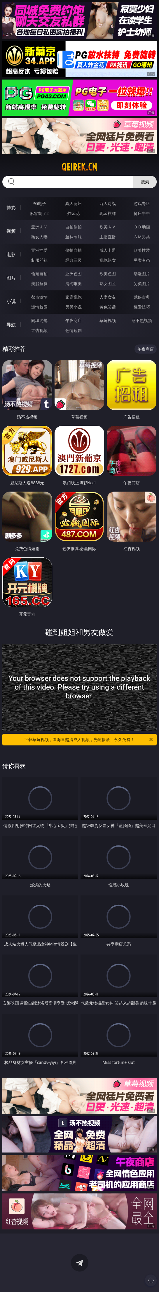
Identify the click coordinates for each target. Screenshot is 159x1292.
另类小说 (73, 307)
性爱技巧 (142, 307)
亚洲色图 (73, 273)
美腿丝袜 (39, 283)
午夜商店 (73, 320)
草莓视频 (107, 320)
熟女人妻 (39, 237)
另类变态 (142, 260)
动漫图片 (142, 273)
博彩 (11, 207)
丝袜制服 (73, 237)
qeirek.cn (79, 167)
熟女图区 (107, 283)
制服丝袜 (39, 260)
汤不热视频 (142, 320)
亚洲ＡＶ (39, 227)
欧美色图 (107, 273)
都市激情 (39, 297)
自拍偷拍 (73, 227)
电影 (11, 254)
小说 (11, 301)
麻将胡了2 (39, 213)
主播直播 (107, 237)
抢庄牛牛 (142, 213)
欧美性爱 (142, 250)
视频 (11, 231)
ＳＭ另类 (142, 237)
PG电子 (39, 203)
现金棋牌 (107, 213)
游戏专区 (142, 203)
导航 (11, 324)
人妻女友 (107, 297)
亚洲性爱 (39, 250)
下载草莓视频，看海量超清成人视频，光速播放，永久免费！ (88, 739)
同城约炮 (39, 320)
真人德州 (73, 203)
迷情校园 (39, 307)
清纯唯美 (73, 283)
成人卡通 (107, 250)
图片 (11, 278)
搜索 (145, 182)
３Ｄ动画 (142, 227)
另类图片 (142, 283)
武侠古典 (142, 297)
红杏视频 (39, 330)
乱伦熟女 (107, 260)
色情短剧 (73, 330)
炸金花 (73, 213)
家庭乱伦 (73, 297)
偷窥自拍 (39, 273)
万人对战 (107, 203)
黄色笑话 (107, 307)
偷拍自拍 (73, 250)
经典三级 (73, 260)
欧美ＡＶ (107, 227)
